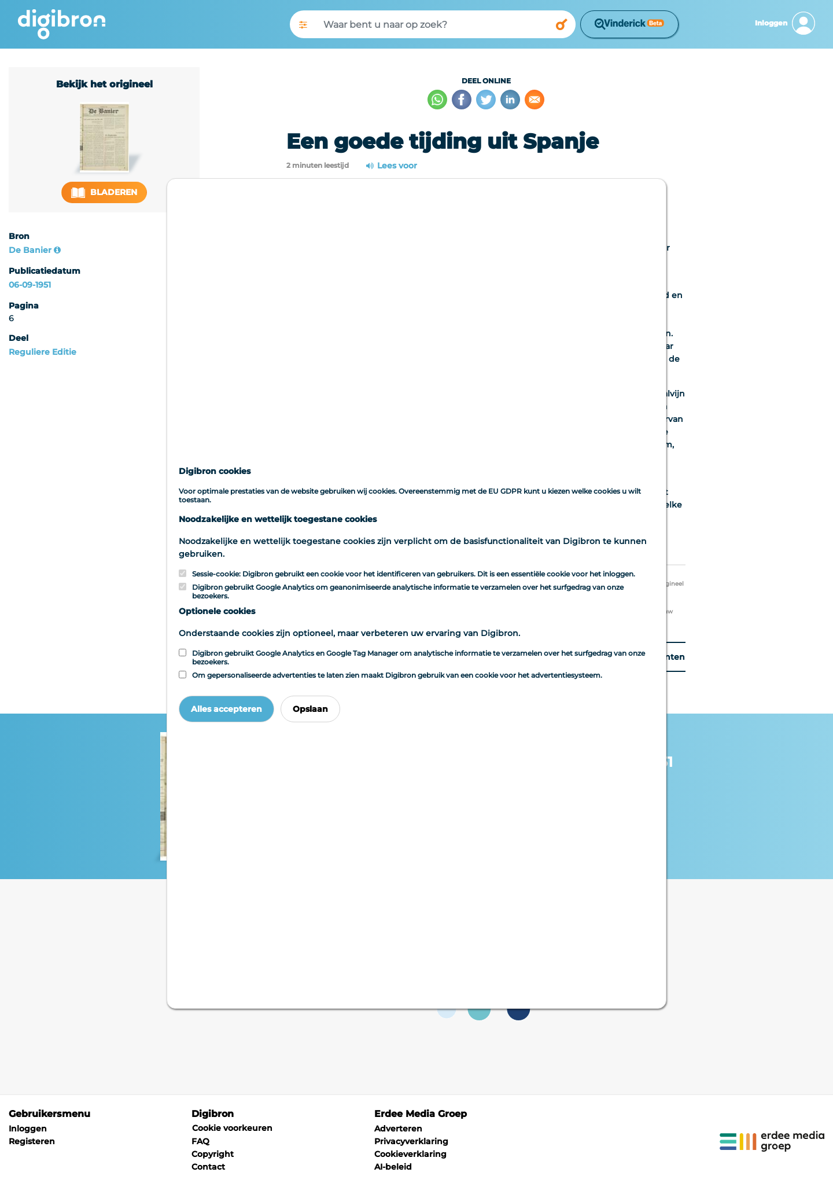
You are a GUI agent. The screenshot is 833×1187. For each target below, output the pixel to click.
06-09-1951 (30, 285)
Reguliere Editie (42, 352)
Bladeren (104, 192)
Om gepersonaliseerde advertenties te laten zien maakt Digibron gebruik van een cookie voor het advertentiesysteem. (397, 675)
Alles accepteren (226, 709)
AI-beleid (393, 1167)
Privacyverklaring (411, 1141)
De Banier (30, 250)
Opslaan (310, 709)
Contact (208, 1167)
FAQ (200, 1141)
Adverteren (398, 1128)
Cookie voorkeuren (232, 1128)
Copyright (212, 1154)
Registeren (32, 1141)
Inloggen (28, 1128)
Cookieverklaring (410, 1154)
